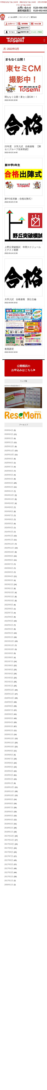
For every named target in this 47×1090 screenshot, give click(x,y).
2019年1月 (9, 783)
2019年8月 (9, 755)
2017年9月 (9, 848)
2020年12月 (9, 690)
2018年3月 (9, 824)
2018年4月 (9, 820)
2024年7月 (9, 515)
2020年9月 (9, 702)
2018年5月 (9, 816)
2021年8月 (9, 657)
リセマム (8, 409)
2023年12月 (9, 544)
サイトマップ (23, 17)
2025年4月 (9, 479)
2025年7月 (9, 467)
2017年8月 (9, 852)
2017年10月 (9, 844)
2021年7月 (9, 661)
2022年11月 (9, 597)
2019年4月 (9, 771)
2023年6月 (9, 568)
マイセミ (12, 32)
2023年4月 (9, 576)
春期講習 (9, 349)
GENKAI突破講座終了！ (13, 386)
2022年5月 (9, 621)
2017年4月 (9, 868)
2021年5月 (9, 670)
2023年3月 (9, 580)
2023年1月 (9, 588)
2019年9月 (9, 751)
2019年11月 (9, 743)
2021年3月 (9, 678)
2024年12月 (9, 495)
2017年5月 (9, 864)
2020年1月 (9, 734)
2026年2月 (9, 438)
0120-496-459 (40, 8)
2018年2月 (9, 828)
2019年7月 (9, 759)
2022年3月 (9, 629)
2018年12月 (9, 787)
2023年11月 (9, 548)
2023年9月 (9, 556)
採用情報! (25, 24)
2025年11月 (9, 451)
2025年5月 (9, 475)
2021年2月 (9, 682)
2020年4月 (9, 722)
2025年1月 (9, 491)
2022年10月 (9, 601)
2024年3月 (9, 532)
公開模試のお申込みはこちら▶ (23, 367)
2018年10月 (9, 795)
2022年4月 (9, 625)
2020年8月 (9, 706)
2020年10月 (9, 698)
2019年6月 (9, 763)
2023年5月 (9, 572)
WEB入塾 (37, 24)
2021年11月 (9, 645)
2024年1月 (9, 540)
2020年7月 (9, 710)
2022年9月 (9, 605)
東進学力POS (25, 28)
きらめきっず (36, 32)
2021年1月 (9, 686)
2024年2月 (9, 536)
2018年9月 (9, 799)
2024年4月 (9, 528)
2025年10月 (9, 455)
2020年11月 (9, 694)
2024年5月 (9, 524)
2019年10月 (9, 747)
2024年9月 (9, 507)
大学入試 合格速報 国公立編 (20, 299)
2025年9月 (9, 459)
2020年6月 (9, 714)
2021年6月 (9, 665)
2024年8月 (9, 511)
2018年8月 (9, 803)
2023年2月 (9, 584)
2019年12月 (9, 738)
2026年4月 (9, 430)
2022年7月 (9, 613)
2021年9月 (9, 653)
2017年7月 (9, 856)
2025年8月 (9, 463)
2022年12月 (9, 592)
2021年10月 (9, 649)
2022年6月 (9, 617)
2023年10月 (9, 552)
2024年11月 (9, 499)
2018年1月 (9, 832)
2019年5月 (9, 767)
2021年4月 (9, 674)
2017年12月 (9, 836)
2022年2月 (9, 633)
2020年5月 (9, 718)
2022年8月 (9, 609)
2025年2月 (9, 487)
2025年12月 (9, 446)
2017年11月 (9, 840)
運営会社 (34, 17)
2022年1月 (9, 637)
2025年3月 (9, 483)
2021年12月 (9, 641)
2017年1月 (9, 880)
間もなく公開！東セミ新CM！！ (21, 97)
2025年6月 (9, 471)
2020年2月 (9, 730)
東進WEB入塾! (25, 32)
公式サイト (12, 24)
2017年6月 (9, 860)
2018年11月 (9, 791)
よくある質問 (12, 17)
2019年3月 (9, 775)
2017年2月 (9, 876)
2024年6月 (9, 519)
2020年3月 (9, 726)
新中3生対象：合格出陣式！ (19, 199)
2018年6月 (9, 812)
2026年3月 (9, 434)
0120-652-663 (40, 10)
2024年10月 (9, 503)
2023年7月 (9, 564)
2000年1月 (9, 885)
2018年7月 (9, 807)
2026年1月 (9, 442)
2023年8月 (9, 560)
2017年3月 (9, 872)
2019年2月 (9, 779)
